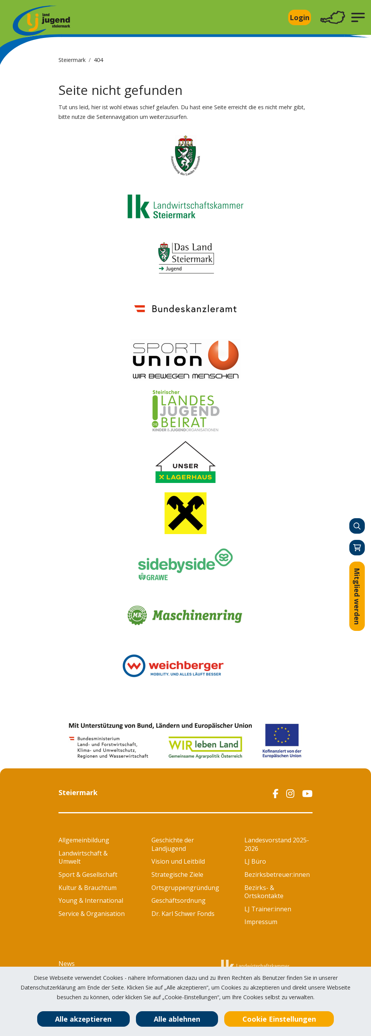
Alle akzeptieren (83, 1019)
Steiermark (72, 60)
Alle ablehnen (177, 1019)
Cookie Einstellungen (279, 1019)
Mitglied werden (357, 596)
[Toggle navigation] (332, 17)
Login (299, 17)
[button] (358, 17)
